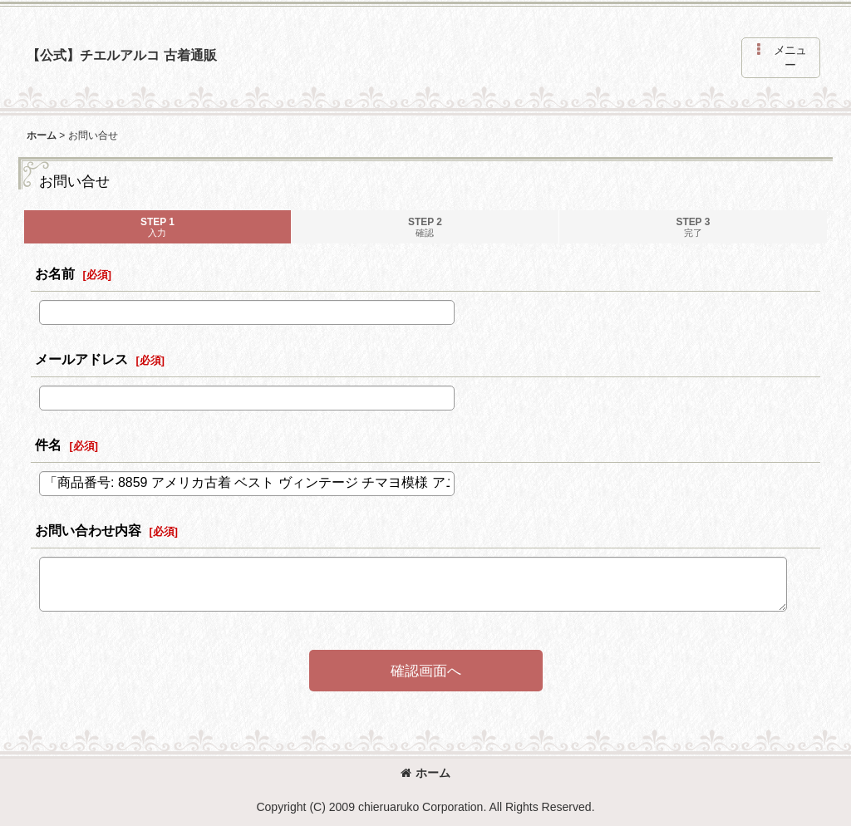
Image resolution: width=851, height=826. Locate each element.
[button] (780, 57)
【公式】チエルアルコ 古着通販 (122, 54)
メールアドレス (81, 359)
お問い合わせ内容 (88, 530)
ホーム (425, 772)
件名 (48, 444)
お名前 (55, 273)
